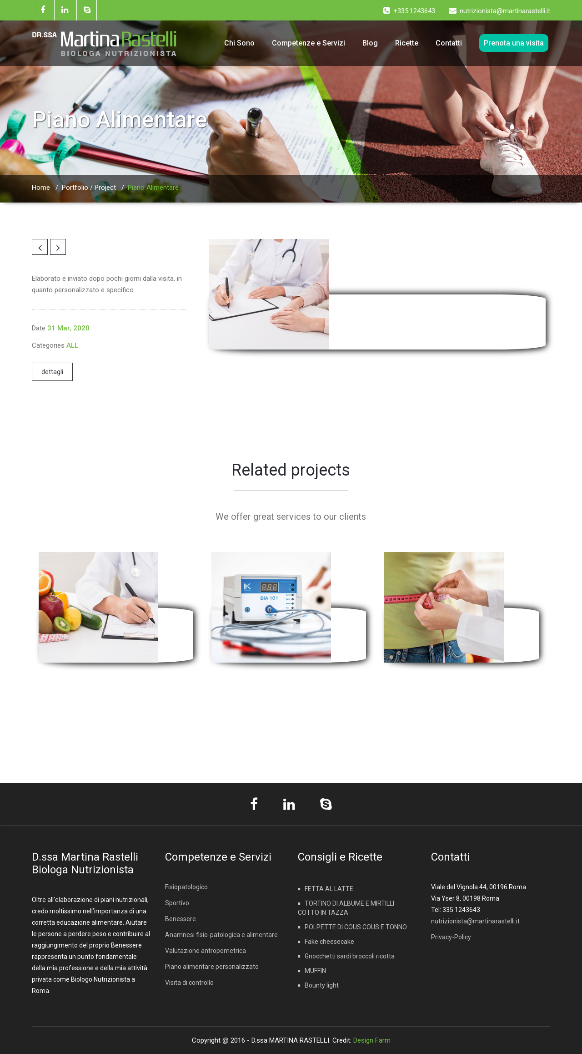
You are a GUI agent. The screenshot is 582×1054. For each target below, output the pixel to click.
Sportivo (177, 903)
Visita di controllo (189, 982)
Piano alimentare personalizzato (212, 966)
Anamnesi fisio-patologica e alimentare (221, 934)
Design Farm (372, 1040)
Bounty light (322, 985)
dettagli (52, 371)
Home (41, 187)
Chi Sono (239, 43)
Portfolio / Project (89, 187)
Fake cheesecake (329, 941)
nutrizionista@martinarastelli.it (475, 921)
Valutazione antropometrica (205, 950)
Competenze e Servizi (308, 43)
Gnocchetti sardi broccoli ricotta (350, 956)
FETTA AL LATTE (329, 888)
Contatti (449, 43)
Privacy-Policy (451, 937)
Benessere (180, 918)
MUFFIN (315, 970)
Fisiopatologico (186, 887)
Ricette (406, 43)
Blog (370, 43)
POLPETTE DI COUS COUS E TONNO (356, 927)
